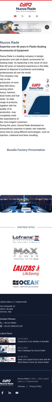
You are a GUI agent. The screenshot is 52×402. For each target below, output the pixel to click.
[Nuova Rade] (6, 382)
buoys (3, 92)
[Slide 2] (17, 30)
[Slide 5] (34, 30)
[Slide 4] (28, 30)
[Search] (22, 16)
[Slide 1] (12, 30)
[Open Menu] (36, 16)
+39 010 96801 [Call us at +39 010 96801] (8, 323)
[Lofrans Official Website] (26, 239)
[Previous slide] (5, 27)
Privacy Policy (35, 386)
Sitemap (21, 386)
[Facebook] (2, 392)
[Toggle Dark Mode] (29, 16)
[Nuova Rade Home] (26, 7)
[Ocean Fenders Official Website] (26, 283)
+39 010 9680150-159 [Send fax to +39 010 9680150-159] (11, 326)
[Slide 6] (39, 30)
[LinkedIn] (9, 392)
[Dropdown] (15, 16)
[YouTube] (16, 392)
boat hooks (5, 96)
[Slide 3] (23, 30)
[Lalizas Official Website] (26, 270)
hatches (11, 92)
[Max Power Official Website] (26, 253)
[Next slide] (47, 27)
